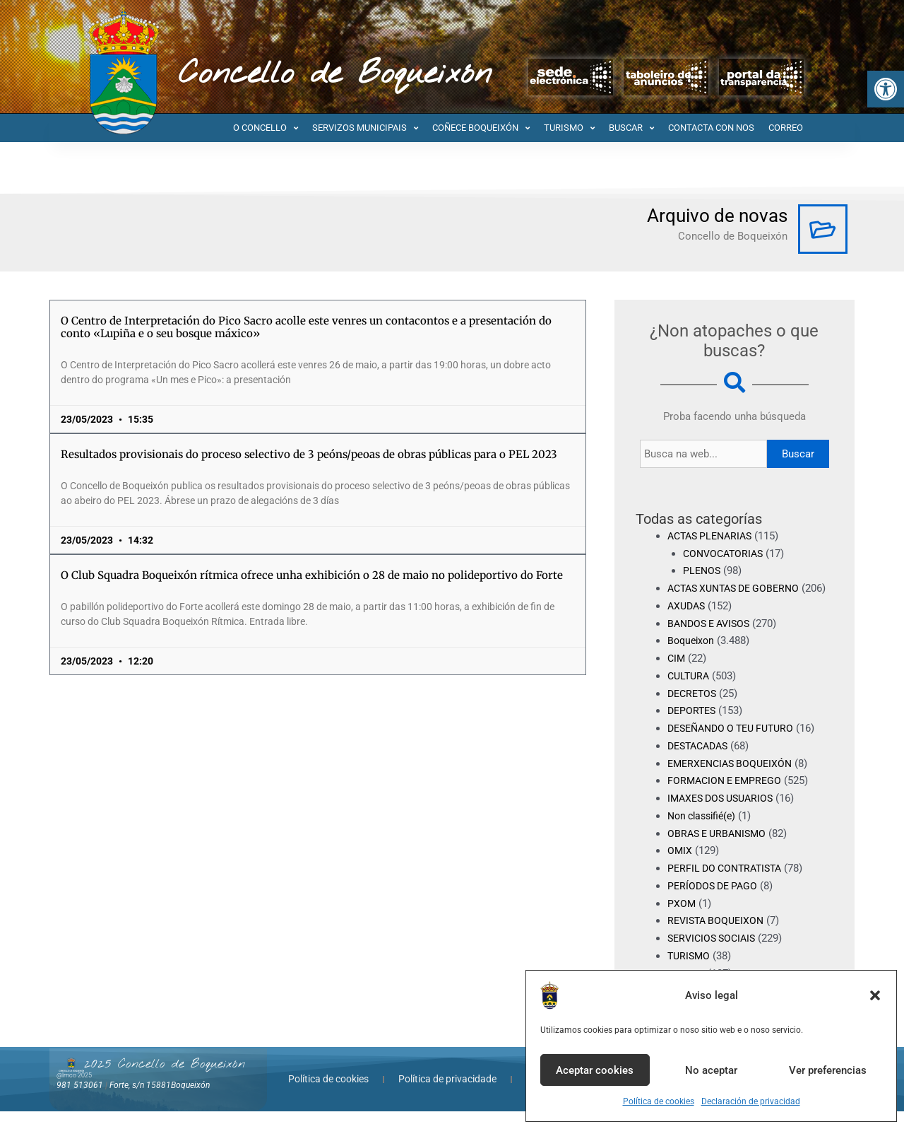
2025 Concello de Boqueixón (164, 1081)
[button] (885, 89)
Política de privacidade (447, 1096)
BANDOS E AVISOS (712, 640)
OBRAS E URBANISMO (720, 850)
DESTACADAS (700, 763)
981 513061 (79, 1103)
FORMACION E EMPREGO (727, 798)
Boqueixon (692, 658)
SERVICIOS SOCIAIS (714, 955)
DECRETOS (693, 710)
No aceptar (711, 1070)
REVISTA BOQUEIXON (718, 938)
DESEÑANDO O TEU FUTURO (736, 745)
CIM (676, 675)
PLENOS (702, 570)
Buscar (798, 453)
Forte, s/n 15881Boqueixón (159, 1103)
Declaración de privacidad (750, 1101)
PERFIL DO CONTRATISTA (728, 885)
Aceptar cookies (595, 1070)
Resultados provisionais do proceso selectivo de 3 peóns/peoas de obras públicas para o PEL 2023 (309, 454)
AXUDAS (687, 623)
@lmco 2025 (74, 1092)
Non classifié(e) (704, 833)
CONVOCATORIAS (725, 553)
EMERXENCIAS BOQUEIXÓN (733, 780)
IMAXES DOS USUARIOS (724, 815)
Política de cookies (658, 1101)
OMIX (680, 868)
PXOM (681, 920)
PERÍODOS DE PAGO (715, 903)
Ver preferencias (828, 1070)
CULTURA (690, 693)
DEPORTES (693, 728)
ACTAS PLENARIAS (713, 536)
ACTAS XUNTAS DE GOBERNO (739, 588)
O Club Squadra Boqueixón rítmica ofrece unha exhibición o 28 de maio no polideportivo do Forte (312, 575)
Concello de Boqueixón (335, 74)
